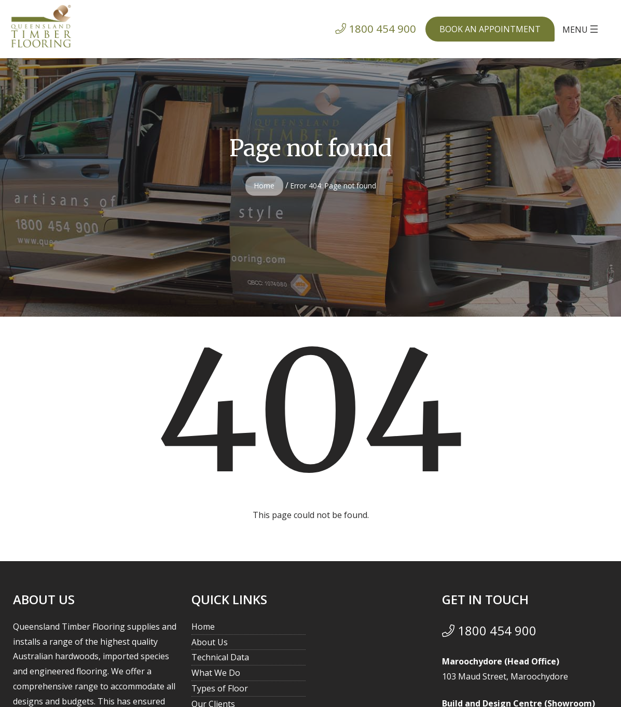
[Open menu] (581, 29)
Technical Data (220, 657)
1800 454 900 (489, 630)
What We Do (215, 672)
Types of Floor (219, 688)
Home (264, 186)
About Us (209, 642)
